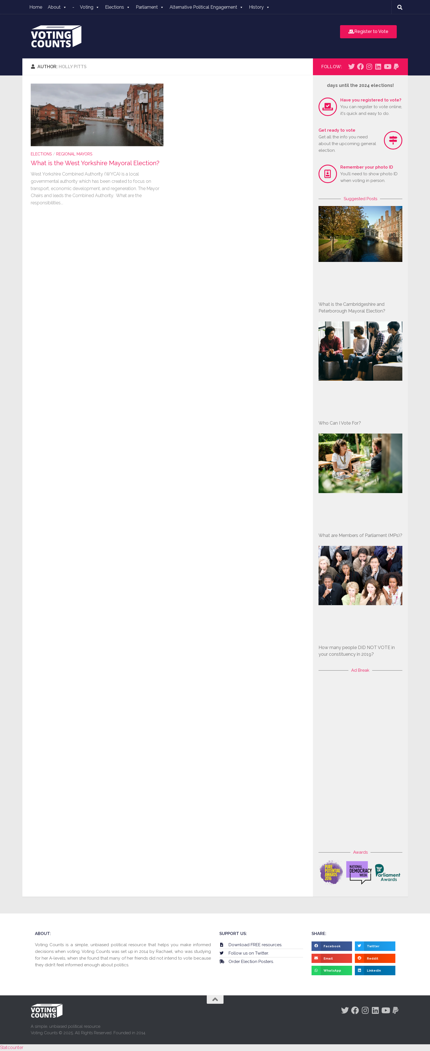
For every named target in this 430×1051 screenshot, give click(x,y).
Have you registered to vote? (370, 100)
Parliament (150, 7)
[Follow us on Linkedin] (378, 66)
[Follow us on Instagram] (369, 66)
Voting (89, 7)
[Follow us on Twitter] (351, 66)
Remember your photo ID (366, 167)
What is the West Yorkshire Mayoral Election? (95, 163)
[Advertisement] (360, 761)
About (57, 7)
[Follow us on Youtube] (387, 66)
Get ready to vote (337, 130)
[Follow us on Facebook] (360, 66)
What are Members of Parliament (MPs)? (360, 535)
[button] (332, 946)
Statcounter (11, 1047)
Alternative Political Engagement (206, 7)
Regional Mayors (74, 154)
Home (35, 7)
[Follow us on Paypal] (396, 66)
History (259, 7)
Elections (117, 7)
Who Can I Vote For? (340, 423)
